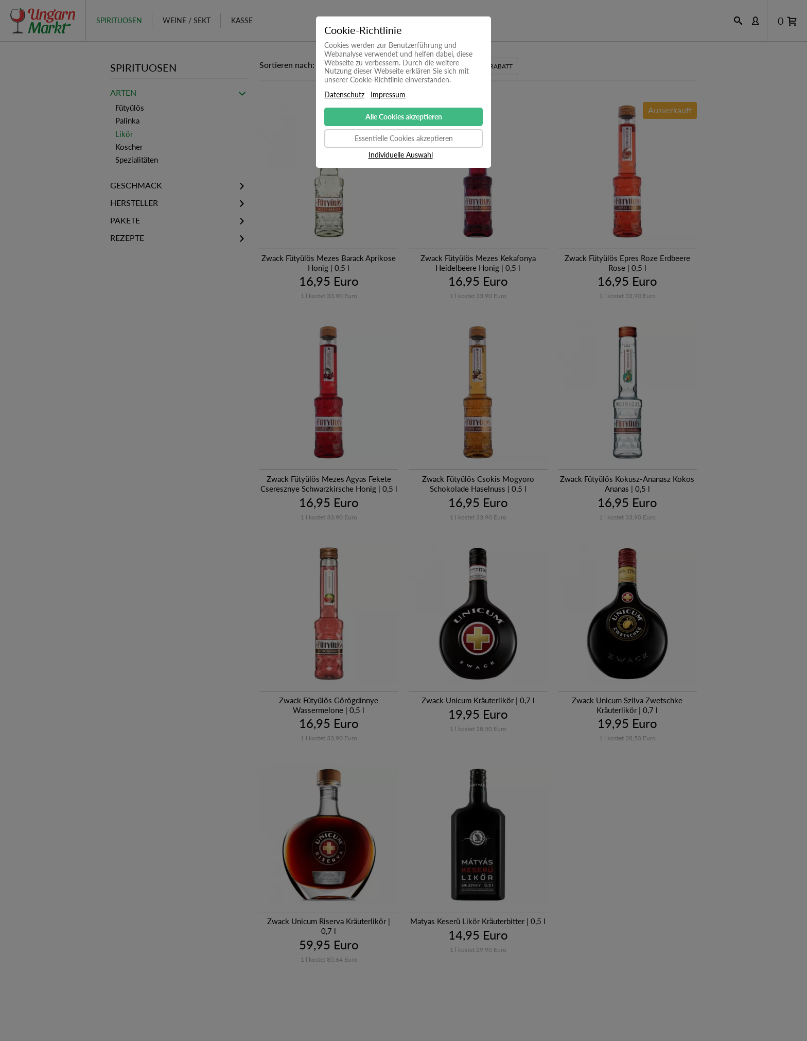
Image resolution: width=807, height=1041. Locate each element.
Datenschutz (344, 95)
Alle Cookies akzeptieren (403, 116)
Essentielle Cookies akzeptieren (404, 138)
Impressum (388, 95)
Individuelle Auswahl (401, 155)
